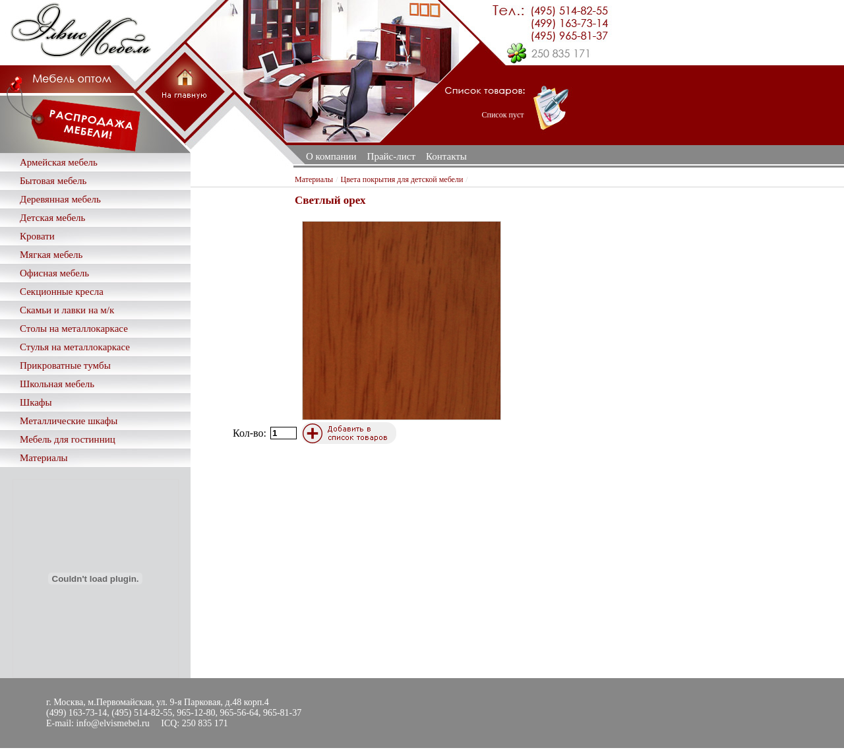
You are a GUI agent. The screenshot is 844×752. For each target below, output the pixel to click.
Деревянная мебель (60, 199)
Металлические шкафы (68, 421)
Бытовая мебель (53, 180)
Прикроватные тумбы (65, 365)
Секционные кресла (62, 291)
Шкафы (36, 402)
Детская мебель (52, 217)
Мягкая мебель (51, 254)
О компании (331, 156)
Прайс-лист (391, 156)
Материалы (44, 458)
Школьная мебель (57, 384)
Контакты (446, 156)
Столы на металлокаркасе (74, 328)
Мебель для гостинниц (67, 439)
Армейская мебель (59, 162)
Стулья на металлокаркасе (75, 347)
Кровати (37, 236)
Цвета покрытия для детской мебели (402, 179)
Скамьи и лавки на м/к (67, 310)
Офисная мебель (54, 273)
